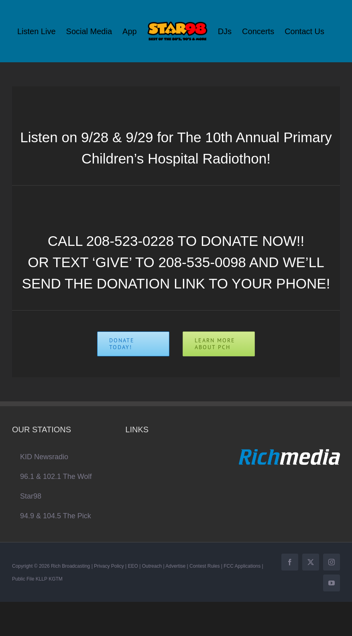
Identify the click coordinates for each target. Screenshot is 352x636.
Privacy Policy (109, 566)
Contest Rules (204, 566)
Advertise (175, 566)
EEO (133, 566)
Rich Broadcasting (70, 566)
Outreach (152, 566)
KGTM (56, 579)
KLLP (41, 579)
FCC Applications (242, 566)
